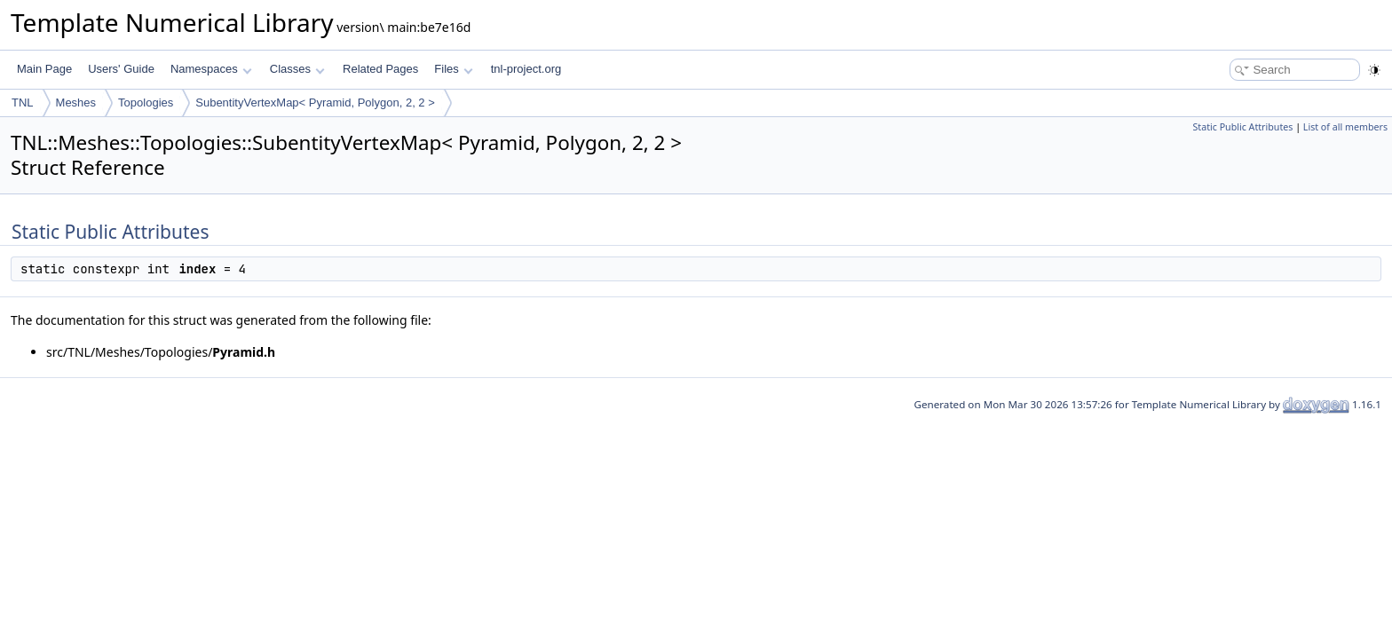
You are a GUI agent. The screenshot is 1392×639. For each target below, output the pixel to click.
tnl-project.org (526, 68)
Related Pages (380, 68)
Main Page (44, 68)
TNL (23, 102)
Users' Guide (121, 68)
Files (453, 68)
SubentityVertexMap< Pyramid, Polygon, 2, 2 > (315, 102)
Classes (297, 68)
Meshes (76, 102)
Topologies (145, 102)
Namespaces (210, 68)
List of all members (1345, 127)
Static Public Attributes (1242, 127)
